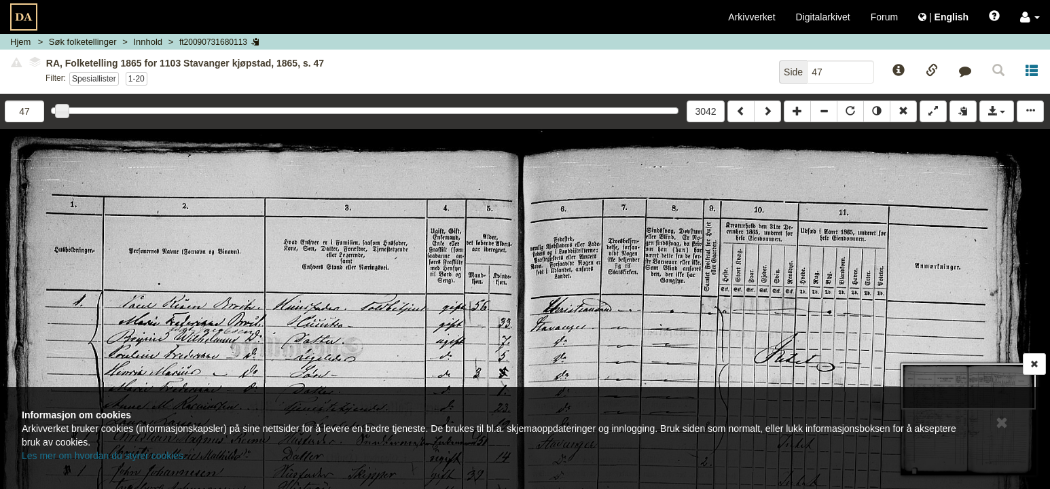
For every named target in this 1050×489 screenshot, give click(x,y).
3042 (705, 111)
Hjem (20, 42)
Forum (884, 17)
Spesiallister (94, 79)
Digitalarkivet (823, 17)
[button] (1030, 17)
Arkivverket (751, 17)
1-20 (136, 79)
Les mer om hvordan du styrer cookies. (104, 455)
